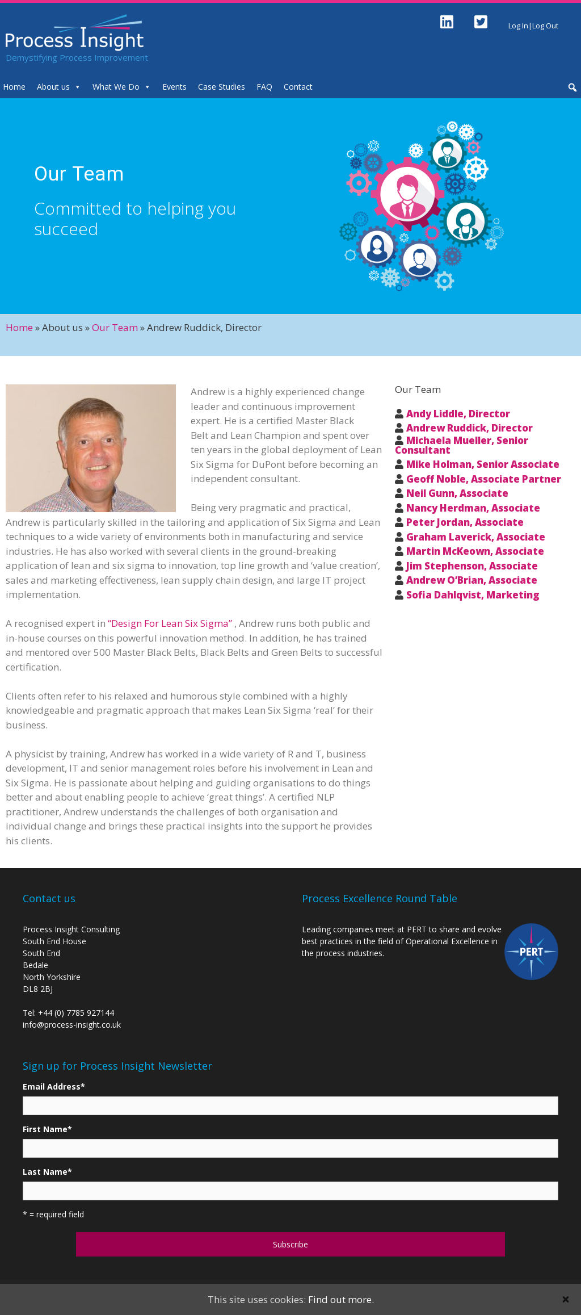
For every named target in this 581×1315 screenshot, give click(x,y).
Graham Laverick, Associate (475, 536)
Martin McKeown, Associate (475, 551)
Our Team (115, 327)
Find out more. (341, 1299)
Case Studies (221, 86)
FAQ (264, 86)
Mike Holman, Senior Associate (482, 464)
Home (19, 327)
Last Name (47, 1171)
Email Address (54, 1086)
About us (53, 86)
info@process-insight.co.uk (72, 1024)
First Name (47, 1129)
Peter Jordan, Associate (465, 522)
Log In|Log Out (533, 25)
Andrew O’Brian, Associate (471, 580)
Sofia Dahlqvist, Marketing (473, 594)
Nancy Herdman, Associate (473, 507)
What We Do (116, 86)
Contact (298, 86)
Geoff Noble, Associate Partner (483, 478)
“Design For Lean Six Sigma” (170, 623)
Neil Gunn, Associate (457, 493)
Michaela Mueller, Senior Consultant (461, 445)
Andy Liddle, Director (458, 413)
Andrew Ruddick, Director (469, 427)
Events (174, 86)
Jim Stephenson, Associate (472, 565)
